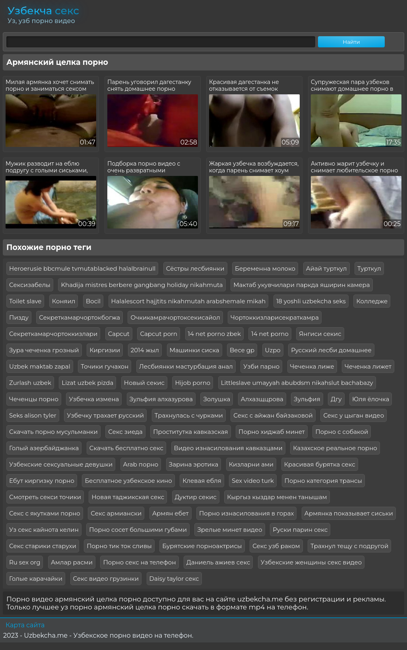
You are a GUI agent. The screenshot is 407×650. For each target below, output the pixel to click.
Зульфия (307, 399)
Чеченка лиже (312, 366)
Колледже (372, 301)
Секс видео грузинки (106, 578)
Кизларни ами (251, 464)
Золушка (216, 399)
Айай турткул (326, 268)
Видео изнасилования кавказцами (228, 448)
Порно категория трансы (323, 480)
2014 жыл (145, 350)
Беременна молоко (265, 268)
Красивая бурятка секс (319, 464)
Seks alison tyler (32, 415)
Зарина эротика (193, 464)
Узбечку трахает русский (105, 415)
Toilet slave (25, 301)
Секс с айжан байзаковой (273, 415)
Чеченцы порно (33, 399)
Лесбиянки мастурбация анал (186, 366)
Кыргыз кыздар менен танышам (277, 497)
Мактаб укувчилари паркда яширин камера (301, 285)
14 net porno (270, 334)
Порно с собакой (341, 431)
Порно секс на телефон (139, 562)
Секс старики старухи (42, 546)
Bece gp (242, 350)
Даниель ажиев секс (218, 562)
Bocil (93, 301)
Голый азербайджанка (44, 448)
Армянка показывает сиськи (348, 513)
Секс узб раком (276, 546)
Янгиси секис (320, 334)
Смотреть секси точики (45, 497)
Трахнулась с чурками (189, 415)
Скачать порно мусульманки (53, 431)
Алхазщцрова (262, 399)
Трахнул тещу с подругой (349, 546)
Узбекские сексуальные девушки (60, 464)
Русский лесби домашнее (331, 350)
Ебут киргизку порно (41, 480)
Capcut (119, 334)
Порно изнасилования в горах (246, 513)
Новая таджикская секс (127, 497)
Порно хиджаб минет (271, 431)
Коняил (64, 301)
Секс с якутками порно (44, 513)
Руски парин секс (300, 529)
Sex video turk (253, 480)
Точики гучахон (104, 366)
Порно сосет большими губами (138, 529)
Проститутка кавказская (190, 431)
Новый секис (144, 382)
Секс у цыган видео (353, 415)
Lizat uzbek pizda (87, 382)
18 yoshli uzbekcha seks (311, 301)
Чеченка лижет (368, 366)
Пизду (19, 317)
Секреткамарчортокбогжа (79, 317)
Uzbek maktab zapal (39, 366)
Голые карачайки (35, 578)
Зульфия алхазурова (161, 399)
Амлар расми (72, 562)
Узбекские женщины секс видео (311, 562)
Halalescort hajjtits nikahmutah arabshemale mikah (188, 301)
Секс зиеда (125, 431)
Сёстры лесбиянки (195, 268)
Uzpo (273, 350)
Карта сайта (25, 625)
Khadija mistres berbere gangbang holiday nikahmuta (142, 285)
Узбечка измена (94, 399)
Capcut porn (158, 334)
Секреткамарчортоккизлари (53, 334)
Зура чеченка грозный (44, 350)
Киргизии (104, 350)
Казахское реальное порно (335, 448)
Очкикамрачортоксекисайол (175, 317)
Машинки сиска (194, 350)
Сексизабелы (29, 285)
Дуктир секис (196, 497)
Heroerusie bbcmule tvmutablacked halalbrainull (82, 268)
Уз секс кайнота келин (44, 529)
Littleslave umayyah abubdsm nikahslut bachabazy (297, 382)
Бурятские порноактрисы (202, 546)
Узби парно (261, 366)
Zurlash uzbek (30, 382)
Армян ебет (170, 513)
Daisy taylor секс (174, 578)
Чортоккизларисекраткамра (275, 317)
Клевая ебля (201, 480)
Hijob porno (192, 382)
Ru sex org (24, 562)
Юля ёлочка (370, 399)
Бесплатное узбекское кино (128, 480)
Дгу (336, 399)
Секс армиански (116, 513)
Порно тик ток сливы (119, 546)
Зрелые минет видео (229, 529)
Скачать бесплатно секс (126, 448)
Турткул (369, 268)
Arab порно (141, 464)
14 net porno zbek (214, 334)
